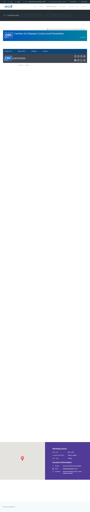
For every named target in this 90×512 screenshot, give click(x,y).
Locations (63, 7)
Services (41, 6)
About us (71, 6)
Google (18, 1)
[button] (22, 458)
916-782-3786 (84, 1)
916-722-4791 (73, 1)
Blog (77, 6)
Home (35, 6)
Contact (83, 6)
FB (4, 1)
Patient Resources (51, 7)
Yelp (11, 1)
